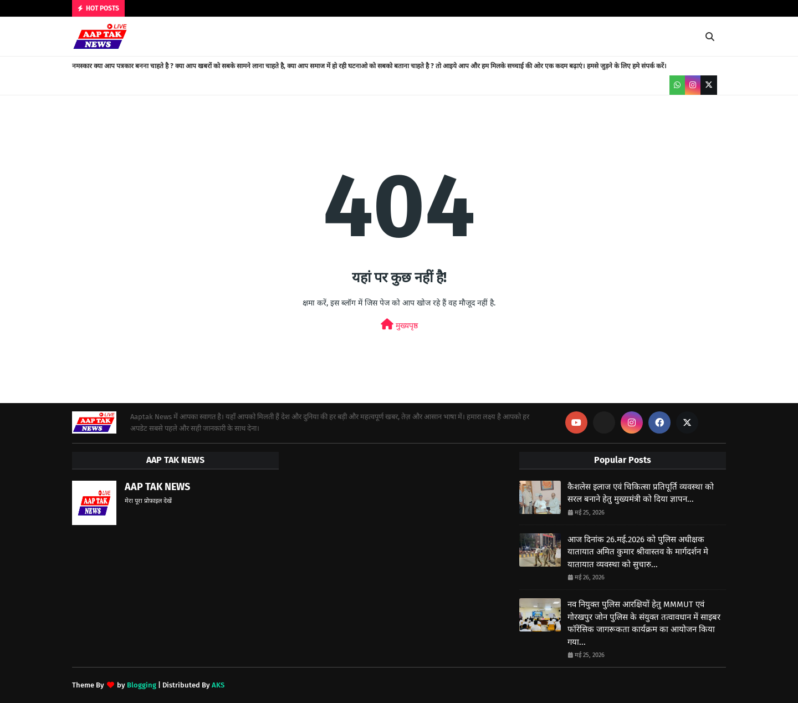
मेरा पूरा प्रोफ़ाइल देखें (148, 501)
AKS (218, 685)
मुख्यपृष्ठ (399, 324)
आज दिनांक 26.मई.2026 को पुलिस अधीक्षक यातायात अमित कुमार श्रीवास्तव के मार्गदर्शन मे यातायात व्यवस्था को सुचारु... (637, 551)
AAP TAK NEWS (157, 487)
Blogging (141, 685)
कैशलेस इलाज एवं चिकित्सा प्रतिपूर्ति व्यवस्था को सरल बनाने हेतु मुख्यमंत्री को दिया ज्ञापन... (640, 493)
